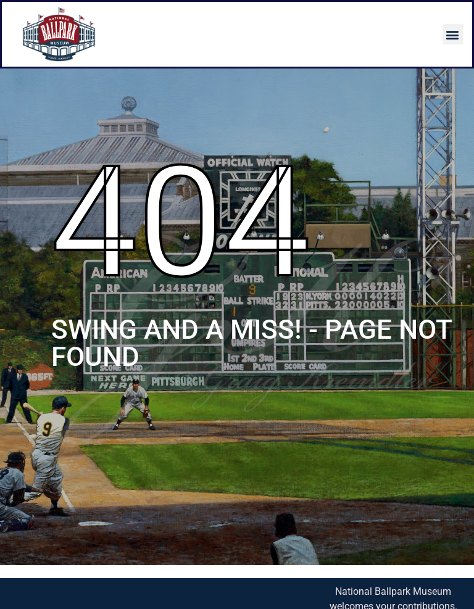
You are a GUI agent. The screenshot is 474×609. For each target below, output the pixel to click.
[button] (453, 34)
